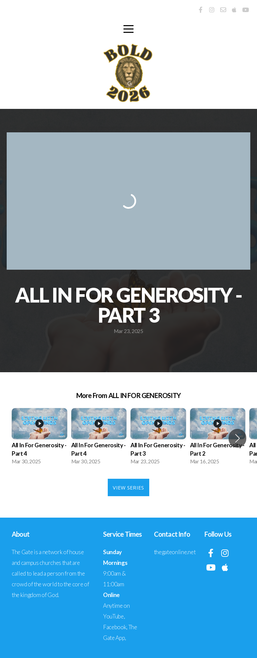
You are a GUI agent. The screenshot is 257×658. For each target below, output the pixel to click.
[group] (39, 438)
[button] (237, 438)
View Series (128, 487)
